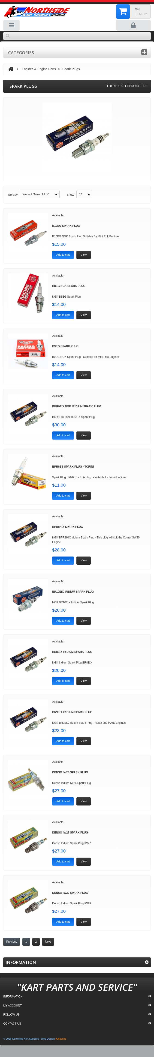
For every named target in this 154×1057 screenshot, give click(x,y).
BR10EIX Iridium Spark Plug (73, 591)
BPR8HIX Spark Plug (67, 526)
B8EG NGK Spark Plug (68, 286)
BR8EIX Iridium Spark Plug (72, 652)
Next (48, 941)
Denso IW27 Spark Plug (70, 832)
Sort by (13, 194)
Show (70, 194)
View (84, 254)
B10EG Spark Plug (66, 225)
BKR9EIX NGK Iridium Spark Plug (76, 406)
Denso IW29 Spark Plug (70, 892)
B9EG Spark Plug (65, 346)
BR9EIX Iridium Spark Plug (72, 712)
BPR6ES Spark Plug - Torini (73, 466)
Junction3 (60, 1038)
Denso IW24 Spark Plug (70, 772)
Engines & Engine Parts (39, 69)
